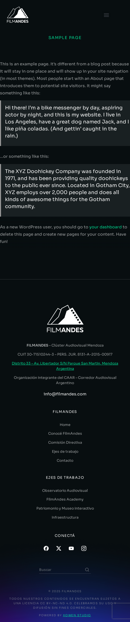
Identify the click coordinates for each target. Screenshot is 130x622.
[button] (106, 15)
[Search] (87, 569)
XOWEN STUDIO (77, 615)
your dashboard (105, 227)
